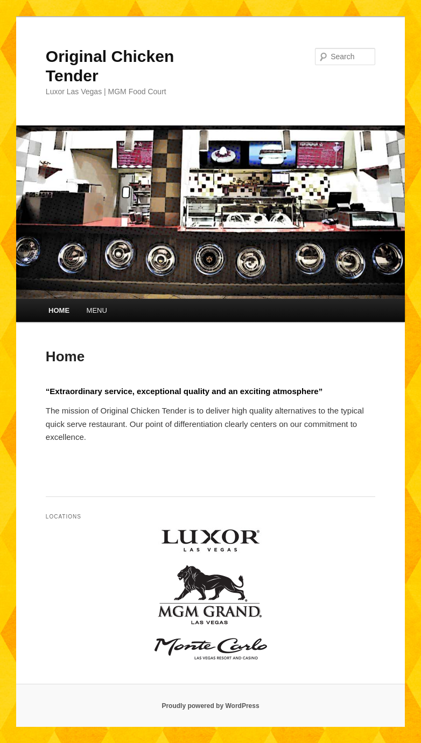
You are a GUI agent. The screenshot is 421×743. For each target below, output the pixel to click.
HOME (58, 310)
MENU (97, 310)
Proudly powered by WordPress (210, 706)
